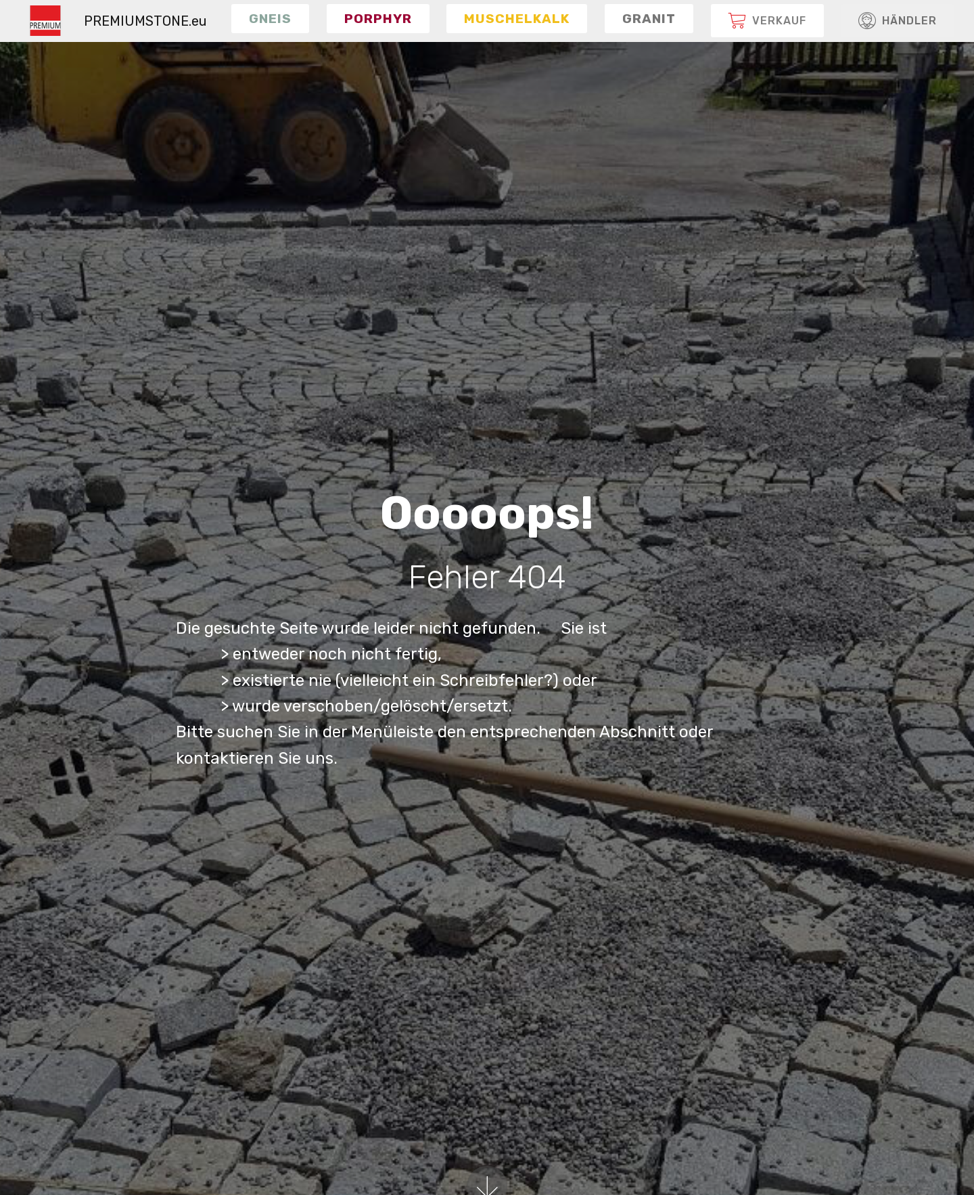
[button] (270, 18)
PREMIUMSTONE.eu (145, 21)
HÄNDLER (897, 21)
